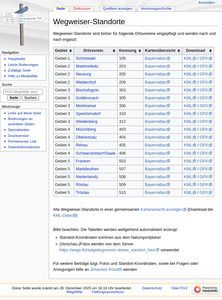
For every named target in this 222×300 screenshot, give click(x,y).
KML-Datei (62, 215)
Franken (83, 161)
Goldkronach (87, 98)
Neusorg (83, 74)
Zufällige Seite (19, 70)
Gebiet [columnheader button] (61, 50)
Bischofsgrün (87, 90)
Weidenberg (86, 121)
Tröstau (82, 192)
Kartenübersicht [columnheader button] (160, 50)
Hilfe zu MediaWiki (22, 76)
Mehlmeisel (86, 106)
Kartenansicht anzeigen (161, 209)
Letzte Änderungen (23, 65)
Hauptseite (16, 59)
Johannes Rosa (104, 269)
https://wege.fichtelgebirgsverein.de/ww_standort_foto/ (107, 250)
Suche (7, 84)
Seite (60, 8)
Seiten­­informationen (24, 147)
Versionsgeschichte (156, 8)
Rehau (81, 145)
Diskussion (82, 8)
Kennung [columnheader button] (127, 50)
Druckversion (18, 136)
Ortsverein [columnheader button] (93, 50)
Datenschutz (152, 288)
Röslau (82, 185)
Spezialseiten (18, 130)
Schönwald (85, 58)
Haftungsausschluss (108, 292)
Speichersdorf (88, 114)
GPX (204, 58)
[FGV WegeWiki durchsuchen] (23, 92)
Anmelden (207, 2)
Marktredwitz (87, 66)
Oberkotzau (86, 137)
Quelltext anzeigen (118, 8)
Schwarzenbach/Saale (95, 153)
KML (188, 58)
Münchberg (86, 129)
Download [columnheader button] (195, 50)
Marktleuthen (87, 169)
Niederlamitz (87, 177)
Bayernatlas (155, 58)
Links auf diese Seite (24, 113)
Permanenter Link (22, 141)
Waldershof (86, 82)
